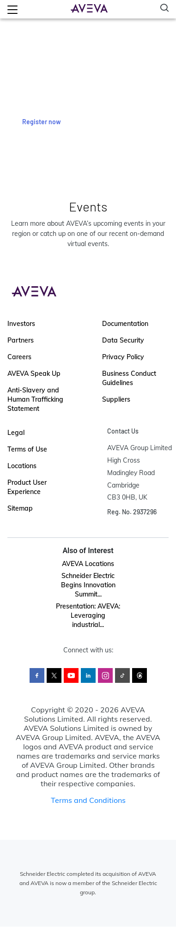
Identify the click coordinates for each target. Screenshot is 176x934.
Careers (19, 357)
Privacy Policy (123, 357)
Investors (21, 323)
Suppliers (116, 399)
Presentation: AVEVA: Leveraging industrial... (88, 615)
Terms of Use (27, 449)
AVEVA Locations (88, 564)
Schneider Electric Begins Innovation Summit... (88, 585)
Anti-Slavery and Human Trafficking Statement (35, 399)
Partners (20, 340)
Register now (41, 122)
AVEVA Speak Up (34, 373)
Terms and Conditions (88, 800)
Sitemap (20, 508)
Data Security (123, 340)
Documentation (125, 323)
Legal (15, 432)
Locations (21, 466)
